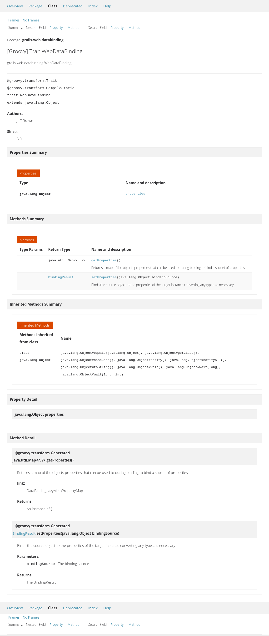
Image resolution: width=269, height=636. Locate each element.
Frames (14, 20)
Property (56, 27)
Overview (15, 6)
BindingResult (61, 277)
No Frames (31, 20)
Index (93, 6)
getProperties (104, 260)
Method (74, 27)
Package (35, 6)
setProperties (104, 277)
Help (107, 6)
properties (135, 193)
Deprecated (73, 6)
